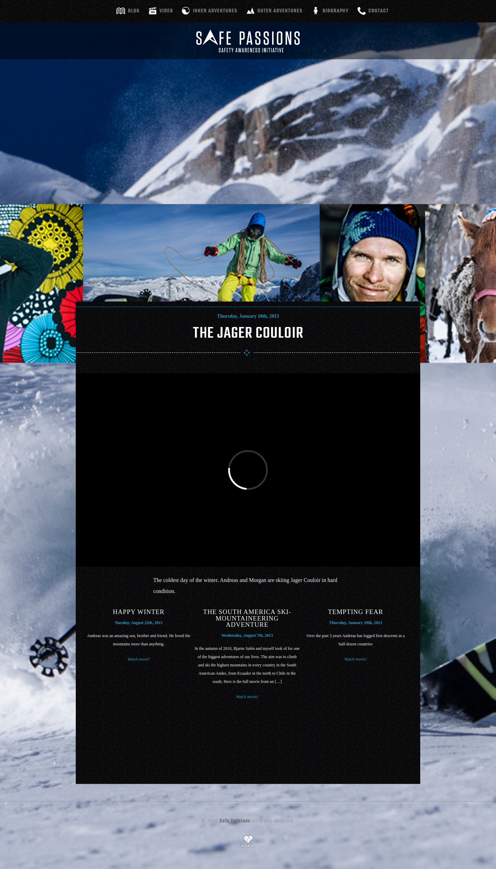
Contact (378, 11)
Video (166, 11)
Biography (335, 11)
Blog (134, 11)
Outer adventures (279, 11)
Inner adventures (215, 11)
